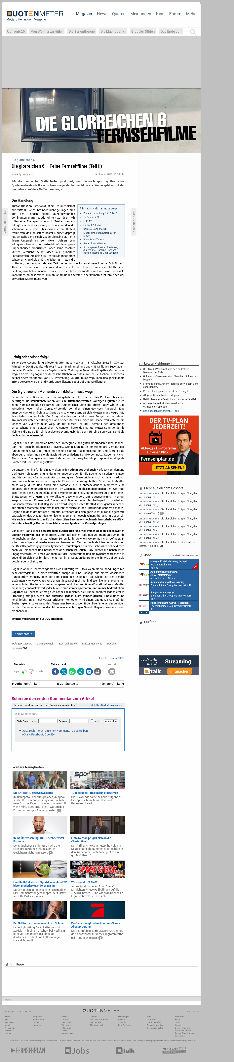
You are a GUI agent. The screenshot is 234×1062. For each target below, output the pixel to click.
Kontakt (178, 1025)
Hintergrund (38, 1019)
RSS (6, 1019)
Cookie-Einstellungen (184, 1033)
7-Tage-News (11, 1028)
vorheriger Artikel (25, 684)
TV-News (65, 1019)
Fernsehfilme (125, 1040)
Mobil (7, 1025)
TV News (76, 1040)
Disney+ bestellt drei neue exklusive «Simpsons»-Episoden (163, 405)
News (102, 13)
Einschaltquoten (89, 1040)
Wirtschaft (66, 1025)
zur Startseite (67, 684)
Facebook (9, 1030)
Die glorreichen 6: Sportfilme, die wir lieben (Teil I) (168, 495)
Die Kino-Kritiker (154, 1022)
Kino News (13, 1040)
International (67, 1028)
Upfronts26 (16, 31)
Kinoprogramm (154, 1040)
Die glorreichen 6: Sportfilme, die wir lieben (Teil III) (168, 511)
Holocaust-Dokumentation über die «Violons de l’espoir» (169, 378)
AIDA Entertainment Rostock (168, 564)
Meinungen (140, 13)
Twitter (8, 1033)
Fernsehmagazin (37, 1040)
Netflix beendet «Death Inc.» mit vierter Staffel (169, 399)
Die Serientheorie (82, 31)
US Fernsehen (65, 1040)
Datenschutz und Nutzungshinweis (183, 1029)
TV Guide (102, 1040)
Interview (37, 1025)
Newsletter (9, 1022)
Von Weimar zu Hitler (47, 31)
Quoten (119, 13)
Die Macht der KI (113, 31)
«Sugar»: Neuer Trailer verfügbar (161, 395)
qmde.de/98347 (116, 657)
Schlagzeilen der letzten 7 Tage (161, 411)
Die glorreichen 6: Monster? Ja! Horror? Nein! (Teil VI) (167, 544)
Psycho (111, 643)
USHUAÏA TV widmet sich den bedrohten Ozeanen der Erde (166, 370)
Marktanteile (95, 1022)
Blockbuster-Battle (155, 1028)
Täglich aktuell (96, 1025)
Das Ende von (171, 31)
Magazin (84, 13)
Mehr (191, 13)
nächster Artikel (112, 684)
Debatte (121, 1019)
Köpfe (64, 1030)
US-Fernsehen (67, 1033)
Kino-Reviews (124, 1025)
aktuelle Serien (139, 1040)
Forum (175, 13)
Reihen (36, 1022)
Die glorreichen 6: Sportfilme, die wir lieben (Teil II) (168, 503)
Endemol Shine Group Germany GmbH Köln (165, 585)
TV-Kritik (122, 1022)
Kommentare (23, 634)
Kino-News (151, 1019)
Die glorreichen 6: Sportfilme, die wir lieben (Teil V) (168, 528)
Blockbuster (112, 1040)
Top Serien (189, 1040)
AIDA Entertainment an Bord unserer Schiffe (158, 575)
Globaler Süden (143, 31)
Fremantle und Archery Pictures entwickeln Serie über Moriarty (171, 385)
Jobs (177, 1022)
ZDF (116, 362)
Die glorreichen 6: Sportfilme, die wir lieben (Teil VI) (168, 536)
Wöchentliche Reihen (99, 1019)
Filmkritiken (52, 1040)
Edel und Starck (68, 643)
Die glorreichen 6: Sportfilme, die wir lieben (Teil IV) (168, 520)
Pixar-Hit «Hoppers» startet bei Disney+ (165, 391)
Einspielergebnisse (155, 1025)
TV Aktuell (24, 1040)
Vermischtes (66, 1022)
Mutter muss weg (92, 643)
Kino (160, 13)
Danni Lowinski (45, 643)
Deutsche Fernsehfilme (172, 1040)
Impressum (180, 1036)
